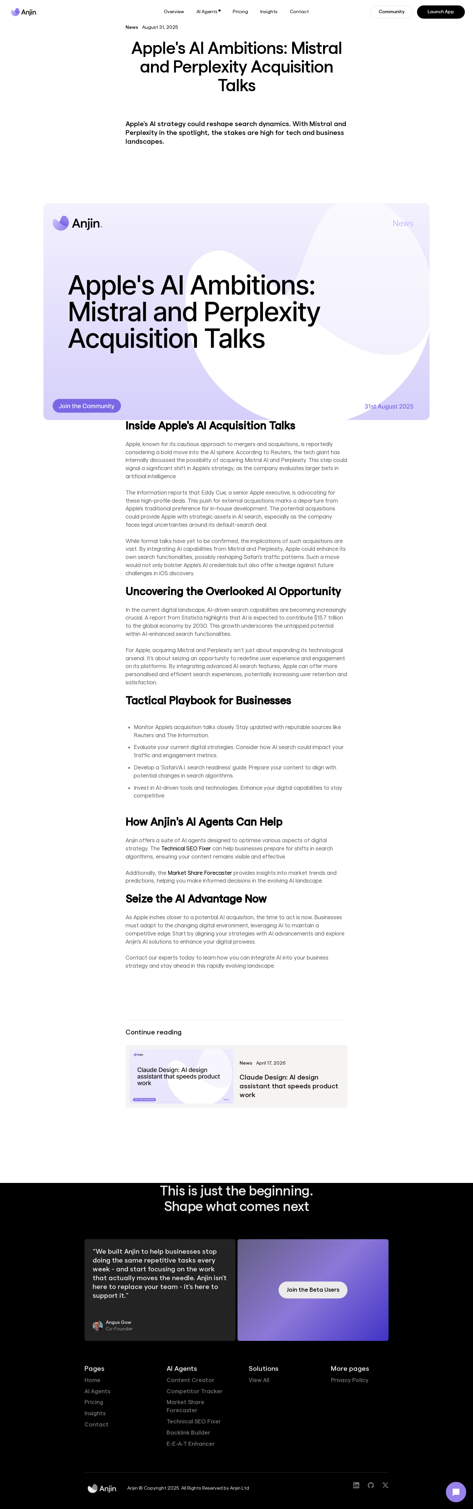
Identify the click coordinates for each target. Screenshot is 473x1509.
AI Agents (97, 1395)
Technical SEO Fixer (186, 848)
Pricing (240, 11)
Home (92, 1384)
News (132, 27)
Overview (174, 11)
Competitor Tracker (195, 1395)
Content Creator (190, 1384)
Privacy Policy (349, 1384)
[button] (208, 12)
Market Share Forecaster (200, 873)
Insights (269, 11)
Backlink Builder (188, 1436)
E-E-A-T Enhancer (191, 1447)
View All (259, 1384)
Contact (299, 11)
